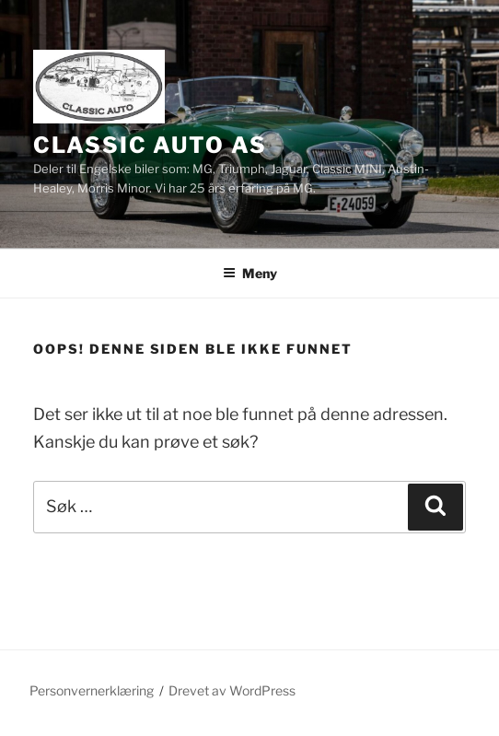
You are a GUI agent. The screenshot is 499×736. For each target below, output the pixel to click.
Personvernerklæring (91, 690)
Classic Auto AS (150, 145)
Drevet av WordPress (232, 690)
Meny (250, 273)
